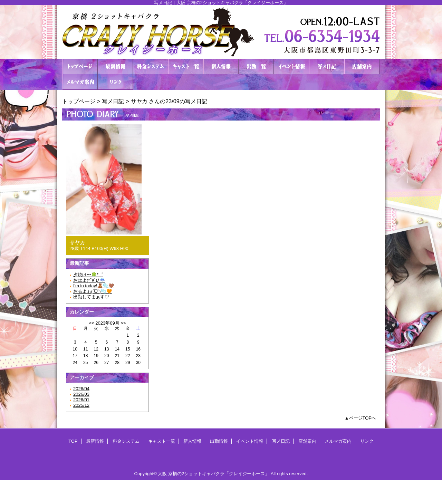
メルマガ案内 (80, 82)
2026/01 (81, 399)
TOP (80, 66)
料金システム (150, 66)
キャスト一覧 (185, 66)
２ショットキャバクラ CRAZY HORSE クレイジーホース (221, 32)
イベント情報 (291, 66)
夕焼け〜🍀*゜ (88, 274)
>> (123, 323)
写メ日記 (326, 66)
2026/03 (81, 394)
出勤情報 (256, 66)
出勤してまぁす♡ (91, 296)
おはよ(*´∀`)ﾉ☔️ (89, 280)
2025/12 (81, 405)
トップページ (78, 101)
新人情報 (221, 66)
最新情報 (115, 66)
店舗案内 (361, 66)
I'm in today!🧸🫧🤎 (93, 285)
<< (91, 323)
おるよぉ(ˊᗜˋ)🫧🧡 (92, 291)
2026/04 (81, 388)
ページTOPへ (362, 418)
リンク (115, 82)
